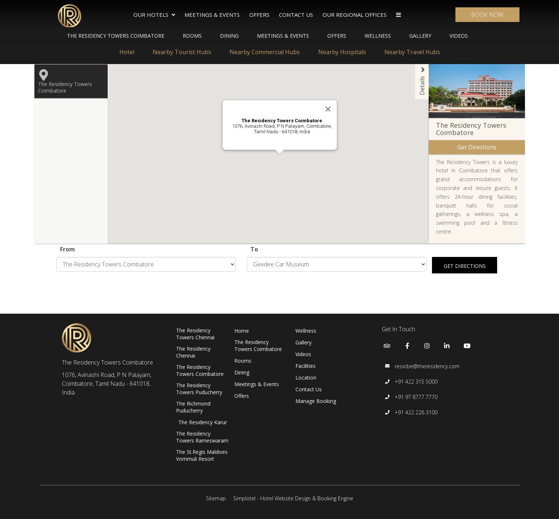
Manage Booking (315, 400)
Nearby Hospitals (342, 52)
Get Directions (465, 265)
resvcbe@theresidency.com (427, 366)
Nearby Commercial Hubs (265, 52)
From (67, 249)
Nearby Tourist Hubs (182, 52)
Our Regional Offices (355, 14)
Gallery (420, 35)
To (254, 249)
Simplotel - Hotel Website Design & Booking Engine (293, 498)
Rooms (192, 35)
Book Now (487, 15)
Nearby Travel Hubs (412, 52)
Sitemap (216, 498)
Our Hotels (154, 15)
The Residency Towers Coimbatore (115, 35)
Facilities (305, 365)
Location (305, 377)
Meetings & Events (212, 14)
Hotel (126, 52)
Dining (229, 35)
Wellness (378, 35)
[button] (258, 178)
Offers (259, 14)
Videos (459, 35)
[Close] (328, 109)
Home (241, 330)
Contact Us (296, 14)
